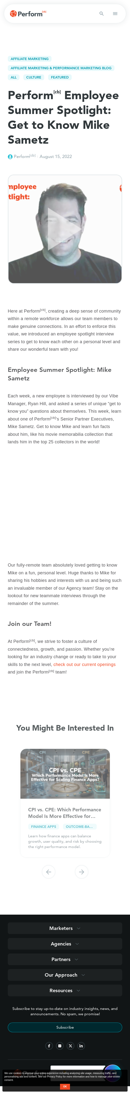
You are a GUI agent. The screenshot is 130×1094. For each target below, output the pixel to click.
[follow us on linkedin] (81, 1046)
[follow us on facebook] (49, 1046)
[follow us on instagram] (60, 1046)
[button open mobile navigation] (115, 13)
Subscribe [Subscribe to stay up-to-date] (65, 1027)
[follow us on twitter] (70, 1046)
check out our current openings (84, 664)
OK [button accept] (65, 1086)
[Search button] (101, 13)
